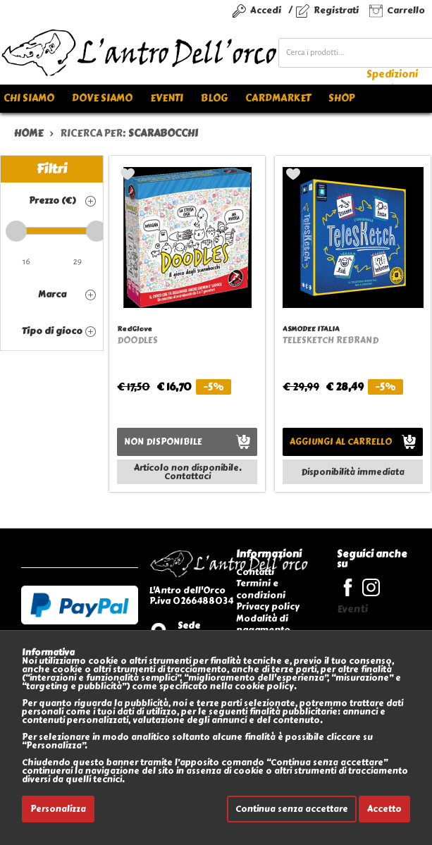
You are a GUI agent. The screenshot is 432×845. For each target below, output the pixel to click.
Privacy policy (268, 606)
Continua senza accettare (291, 809)
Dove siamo (102, 98)
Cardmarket (278, 98)
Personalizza (58, 809)
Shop (341, 98)
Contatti (255, 572)
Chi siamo (29, 98)
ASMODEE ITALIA (311, 328)
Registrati (336, 10)
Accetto (384, 809)
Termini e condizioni (260, 588)
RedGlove (134, 328)
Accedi (265, 10)
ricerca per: (129, 133)
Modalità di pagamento (263, 624)
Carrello (406, 10)
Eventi (166, 98)
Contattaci (187, 476)
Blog (214, 98)
